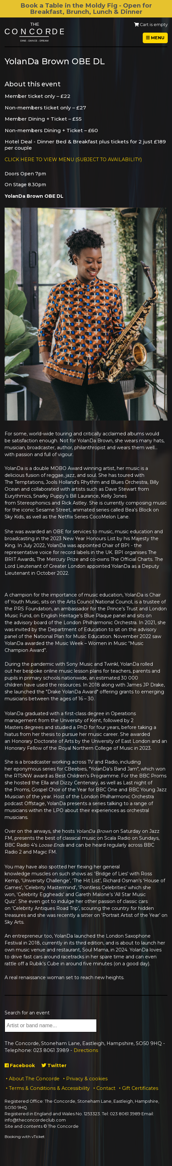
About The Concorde (34, 1079)
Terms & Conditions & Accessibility (49, 1088)
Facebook (20, 1065)
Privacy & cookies (87, 1079)
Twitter (53, 1065)
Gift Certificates (140, 1088)
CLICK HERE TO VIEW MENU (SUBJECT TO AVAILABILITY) (73, 159)
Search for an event (27, 1013)
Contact (105, 1088)
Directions (86, 1050)
